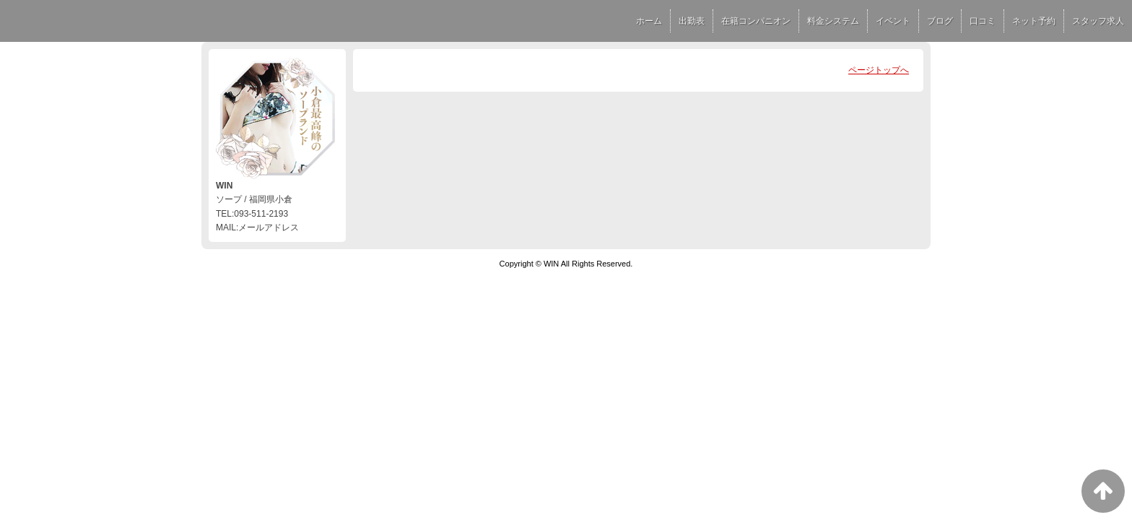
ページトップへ (878, 70)
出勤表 (692, 21)
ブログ (940, 21)
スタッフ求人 (1098, 21)
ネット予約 (1033, 21)
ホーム (649, 21)
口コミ (983, 21)
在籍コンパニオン (756, 21)
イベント (893, 21)
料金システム (833, 21)
